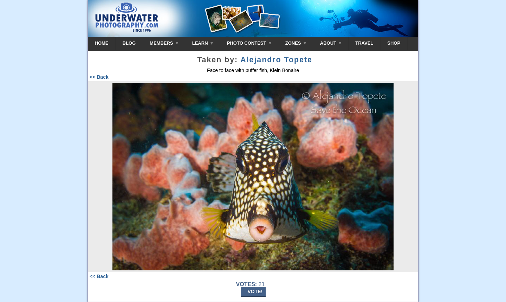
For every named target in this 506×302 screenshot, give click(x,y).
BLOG (129, 43)
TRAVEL (364, 43)
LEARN (202, 43)
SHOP (393, 43)
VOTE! (255, 291)
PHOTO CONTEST (249, 43)
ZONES (295, 43)
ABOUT (330, 43)
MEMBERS (164, 43)
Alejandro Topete (276, 60)
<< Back (99, 77)
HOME (102, 43)
